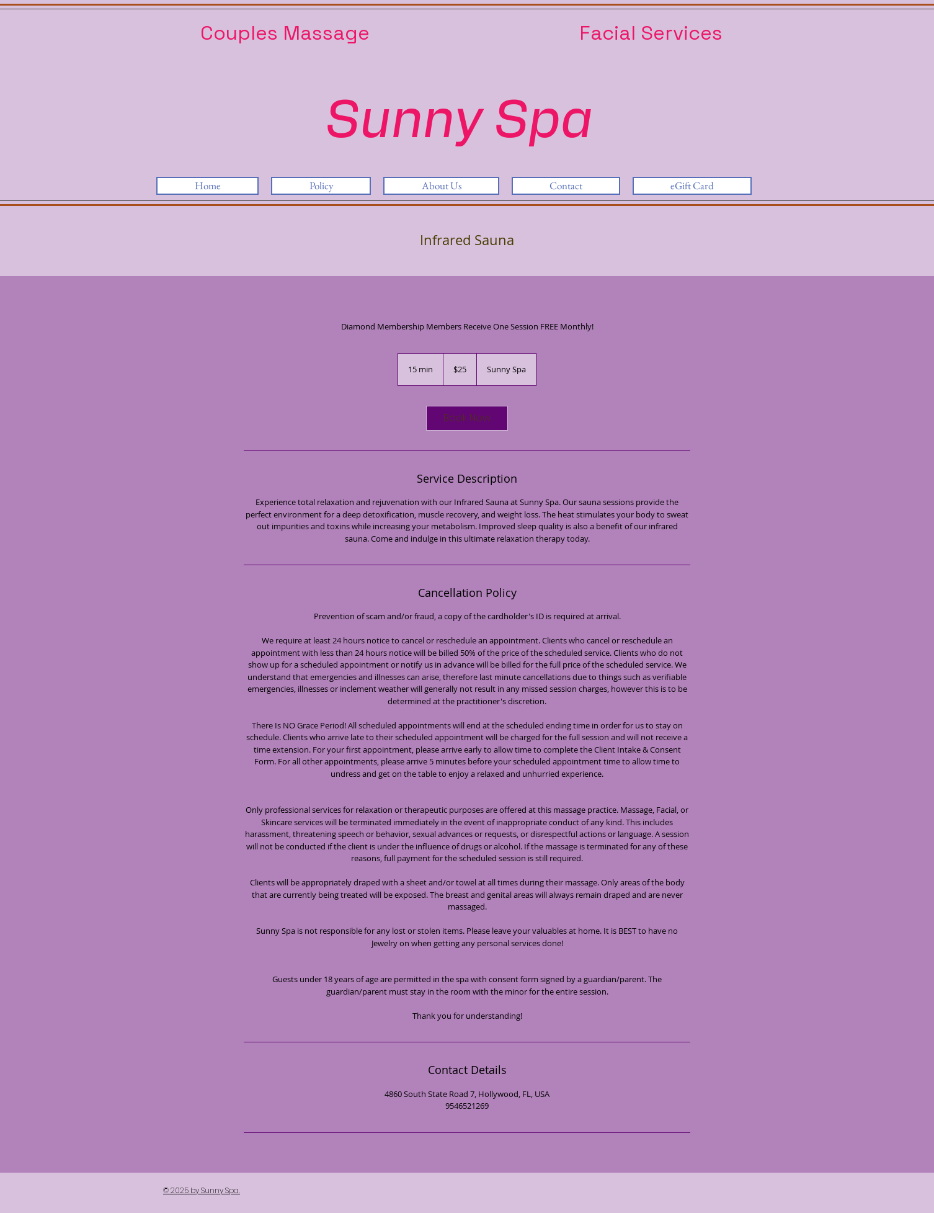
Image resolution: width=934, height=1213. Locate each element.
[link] (467, 418)
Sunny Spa (459, 122)
